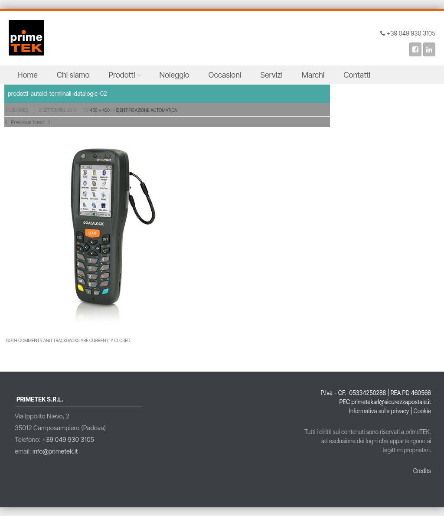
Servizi (271, 74)
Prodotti (122, 74)
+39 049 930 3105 (68, 439)
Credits (422, 470)
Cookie (422, 411)
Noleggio (174, 74)
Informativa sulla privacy (379, 411)
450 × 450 (100, 110)
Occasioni (225, 74)
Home (27, 74)
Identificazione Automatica (146, 110)
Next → (42, 121)
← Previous (18, 121)
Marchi (313, 74)
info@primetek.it (55, 451)
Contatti (356, 74)
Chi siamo (73, 74)
